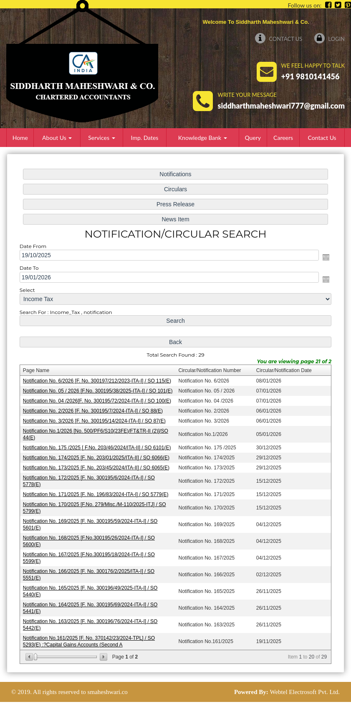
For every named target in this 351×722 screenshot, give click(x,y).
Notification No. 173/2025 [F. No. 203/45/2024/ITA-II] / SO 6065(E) (97, 467)
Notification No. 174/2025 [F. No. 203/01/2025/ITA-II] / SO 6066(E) (97, 457)
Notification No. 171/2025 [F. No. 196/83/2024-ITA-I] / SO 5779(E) (97, 493)
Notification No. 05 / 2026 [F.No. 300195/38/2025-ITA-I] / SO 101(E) (98, 391)
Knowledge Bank (202, 137)
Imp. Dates (145, 137)
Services (101, 137)
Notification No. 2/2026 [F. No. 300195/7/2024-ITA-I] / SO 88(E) (94, 411)
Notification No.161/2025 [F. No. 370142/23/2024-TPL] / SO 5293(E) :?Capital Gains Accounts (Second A (90, 638)
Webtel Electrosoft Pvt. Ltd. (305, 692)
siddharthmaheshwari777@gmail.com (281, 105)
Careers (283, 137)
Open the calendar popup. (324, 259)
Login (329, 38)
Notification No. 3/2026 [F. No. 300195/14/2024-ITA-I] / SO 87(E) (95, 420)
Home (20, 137)
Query (253, 137)
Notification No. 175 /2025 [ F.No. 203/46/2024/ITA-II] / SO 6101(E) (98, 447)
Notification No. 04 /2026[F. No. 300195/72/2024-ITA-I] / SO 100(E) (98, 401)
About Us (57, 137)
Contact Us (278, 38)
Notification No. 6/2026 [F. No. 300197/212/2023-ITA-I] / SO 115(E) (98, 381)
